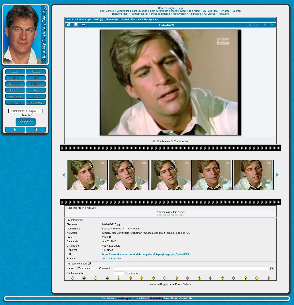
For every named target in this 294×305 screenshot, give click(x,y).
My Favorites (210, 11)
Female (169, 232)
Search (237, 11)
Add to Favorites (112, 258)
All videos (210, 13)
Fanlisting (15, 90)
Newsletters (15, 96)
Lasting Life (15, 102)
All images (195, 13)
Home (15, 71)
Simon (106, 232)
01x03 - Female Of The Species (140, 19)
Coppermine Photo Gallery (175, 284)
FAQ (35, 90)
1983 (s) (98, 19)
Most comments (160, 13)
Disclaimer (108, 298)
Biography (35, 84)
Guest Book (170, 298)
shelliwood (142, 298)
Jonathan (136, 232)
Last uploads (139, 11)
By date (225, 11)
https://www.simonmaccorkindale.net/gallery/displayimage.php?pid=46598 (145, 254)
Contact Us (185, 298)
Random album (139, 13)
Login (171, 8)
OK (272, 268)
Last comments (159, 11)
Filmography (15, 84)
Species (180, 232)
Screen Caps (83, 19)
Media (15, 78)
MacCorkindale (120, 232)
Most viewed (178, 11)
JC (188, 232)
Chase (147, 232)
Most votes (179, 13)
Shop (36, 96)
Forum (35, 78)
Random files (119, 13)
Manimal (158, 232)
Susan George (35, 102)
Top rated (194, 11)
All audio (223, 13)
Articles (36, 71)
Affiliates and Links (25, 121)
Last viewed (107, 11)
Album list (123, 11)
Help (180, 8)
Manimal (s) (112, 19)
